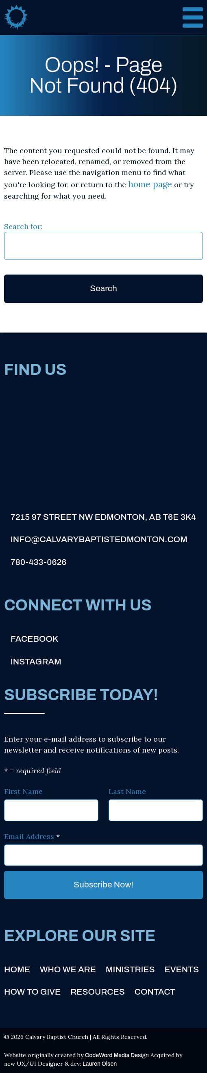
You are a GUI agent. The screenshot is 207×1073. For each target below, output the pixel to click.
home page (150, 184)
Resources (97, 991)
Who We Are (68, 969)
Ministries (130, 969)
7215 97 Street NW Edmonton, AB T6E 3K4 (103, 517)
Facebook (34, 638)
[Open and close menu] (186, 17)
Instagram (36, 661)
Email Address (32, 836)
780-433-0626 (39, 562)
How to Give (32, 991)
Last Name (127, 791)
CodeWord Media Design (117, 1055)
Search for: (23, 226)
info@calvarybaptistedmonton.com (99, 539)
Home (17, 969)
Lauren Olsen (100, 1064)
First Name (23, 791)
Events (182, 969)
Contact (155, 991)
